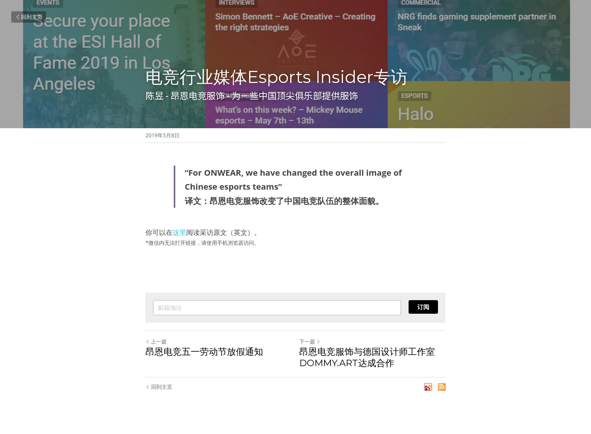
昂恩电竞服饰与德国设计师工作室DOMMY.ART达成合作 (367, 357)
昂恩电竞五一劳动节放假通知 (204, 351)
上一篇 (156, 341)
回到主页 (28, 16)
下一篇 (309, 341)
